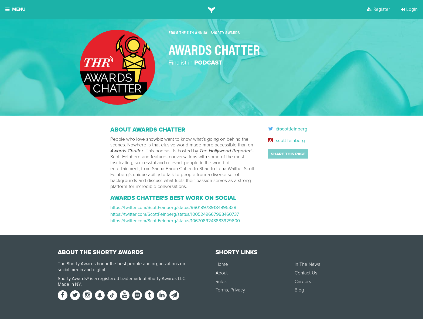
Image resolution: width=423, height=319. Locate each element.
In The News (307, 264)
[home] (211, 9)
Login (409, 9)
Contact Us (306, 273)
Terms (222, 290)
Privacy (237, 290)
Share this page (288, 154)
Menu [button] (15, 9)
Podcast (208, 62)
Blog (299, 290)
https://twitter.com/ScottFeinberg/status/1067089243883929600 (175, 221)
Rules (221, 281)
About (222, 273)
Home (222, 264)
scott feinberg (286, 140)
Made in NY (69, 284)
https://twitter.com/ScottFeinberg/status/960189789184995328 (173, 207)
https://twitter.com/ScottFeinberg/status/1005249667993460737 (174, 214)
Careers (303, 281)
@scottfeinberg (287, 129)
